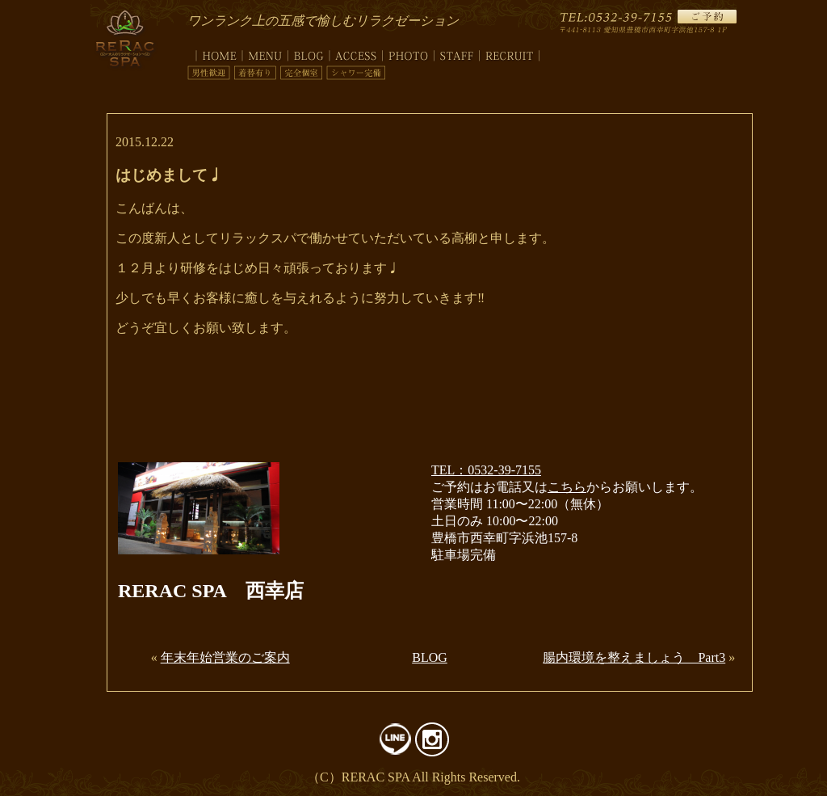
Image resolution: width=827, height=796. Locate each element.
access (356, 52)
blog (309, 52)
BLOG (429, 657)
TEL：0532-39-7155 (486, 470)
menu (265, 52)
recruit (509, 52)
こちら (567, 487)
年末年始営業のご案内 (225, 657)
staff (457, 52)
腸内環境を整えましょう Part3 (634, 657)
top (214, 52)
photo (408, 52)
